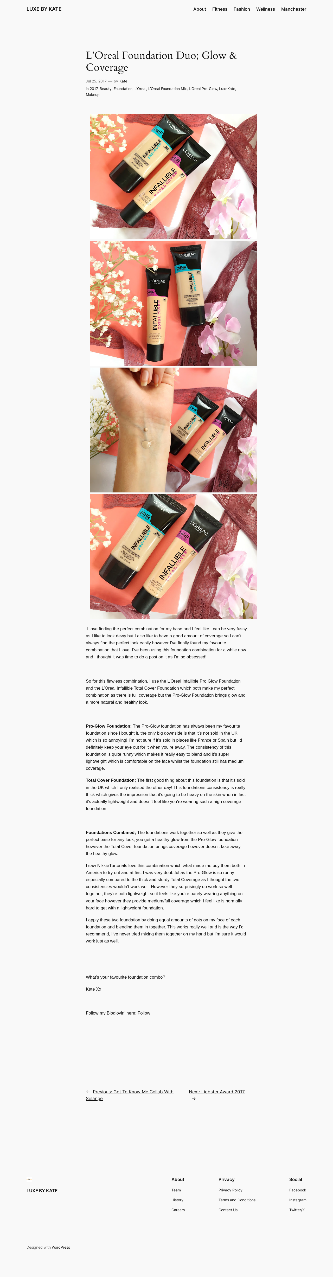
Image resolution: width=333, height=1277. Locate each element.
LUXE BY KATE (44, 9)
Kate (123, 81)
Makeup (93, 94)
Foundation (123, 88)
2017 (94, 88)
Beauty (106, 88)
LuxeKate (227, 88)
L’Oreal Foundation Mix (167, 88)
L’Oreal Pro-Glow (203, 88)
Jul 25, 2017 (96, 81)
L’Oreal (140, 88)
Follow (144, 1013)
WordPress (61, 1247)
